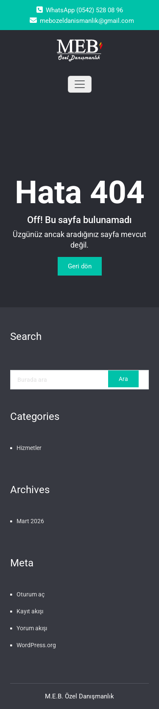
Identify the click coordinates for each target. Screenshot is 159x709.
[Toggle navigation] (80, 84)
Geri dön (80, 266)
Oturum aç (31, 594)
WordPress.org (36, 645)
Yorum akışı (32, 628)
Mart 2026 (30, 521)
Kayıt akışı (30, 611)
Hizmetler (29, 447)
